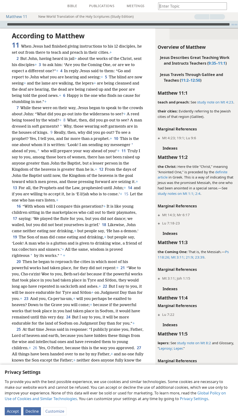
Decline (32, 411)
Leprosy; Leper (170, 348)
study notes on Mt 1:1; (176, 193)
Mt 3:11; (177, 257)
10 (116, 138)
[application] (119, 24)
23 (26, 298)
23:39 (199, 257)
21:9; (189, 257)
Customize (54, 411)
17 (15, 218)
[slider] (118, 24)
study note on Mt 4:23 (215, 102)
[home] (7, 6)
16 (19, 206)
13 (15, 187)
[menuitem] (7, 6)
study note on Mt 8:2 (194, 342)
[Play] (3, 24)
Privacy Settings (194, 398)
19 (15, 237)
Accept (13, 411)
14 (130, 187)
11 (123, 150)
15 (126, 194)
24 (68, 317)
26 (35, 347)
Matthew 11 (14, 16)
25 (19, 329)
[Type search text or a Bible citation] (190, 6)
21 (122, 267)
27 (139, 347)
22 (105, 286)
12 (101, 169)
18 (104, 224)
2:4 (197, 193)
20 (19, 261)
